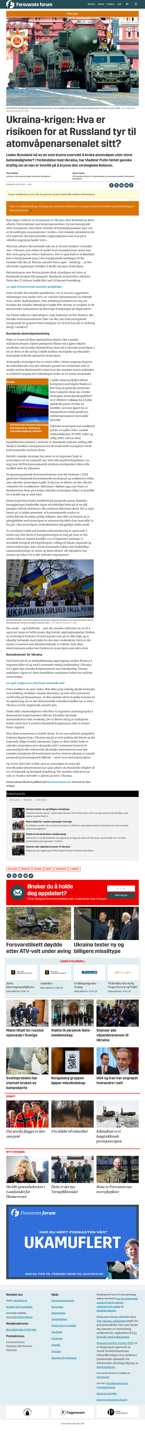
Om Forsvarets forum (62, 1304)
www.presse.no (106, 1370)
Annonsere (57, 1310)
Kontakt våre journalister (19, 1310)
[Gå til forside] (29, 6)
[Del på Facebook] (111, 188)
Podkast (110, 6)
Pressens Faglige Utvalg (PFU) (115, 1346)
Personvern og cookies (63, 1329)
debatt (48, 873)
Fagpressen (103, 1381)
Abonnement (58, 1317)
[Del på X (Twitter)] (116, 188)
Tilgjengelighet (59, 1323)
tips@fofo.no (20, 1304)
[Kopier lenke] (131, 189)
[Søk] (127, 6)
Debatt (101, 6)
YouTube (56, 1355)
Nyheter (91, 6)
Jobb (119, 6)
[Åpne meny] (136, 6)
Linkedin (55, 1349)
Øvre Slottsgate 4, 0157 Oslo (21, 1333)
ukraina (27, 804)
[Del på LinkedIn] (121, 188)
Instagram (56, 1342)
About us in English (107, 1397)
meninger (41, 804)
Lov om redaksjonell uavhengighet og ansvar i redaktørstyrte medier (117, 1306)
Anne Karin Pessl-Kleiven (19, 1321)
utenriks (74, 873)
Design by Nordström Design (112, 1403)
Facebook (56, 1336)
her (30, 214)
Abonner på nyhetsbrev (64, 1362)
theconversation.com (59, 785)
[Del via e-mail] (126, 188)
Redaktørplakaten (106, 1314)
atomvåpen (61, 873)
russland (15, 804)
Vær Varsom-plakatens (111, 1324)
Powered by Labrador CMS (72, 1427)
